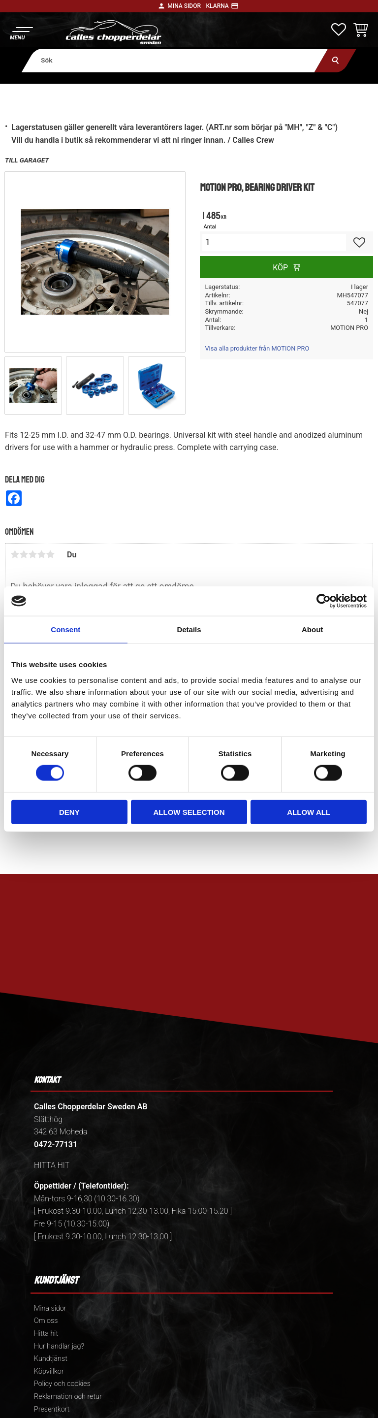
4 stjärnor (41, 554)
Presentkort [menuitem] (51, 1409)
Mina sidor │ (186, 5)
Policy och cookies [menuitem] (62, 1384)
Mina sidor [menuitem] (50, 1308)
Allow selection (188, 811)
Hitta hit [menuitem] (46, 1333)
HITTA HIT (51, 1165)
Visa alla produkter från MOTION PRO (257, 348)
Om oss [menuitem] (46, 1321)
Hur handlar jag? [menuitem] (59, 1346)
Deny (69, 811)
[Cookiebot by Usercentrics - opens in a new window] (324, 601)
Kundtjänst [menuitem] (50, 1358)
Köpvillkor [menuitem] (49, 1371)
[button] (21, 32)
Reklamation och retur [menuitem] (68, 1396)
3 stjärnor (32, 554)
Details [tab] (189, 629)
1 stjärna (14, 554)
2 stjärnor (23, 554)
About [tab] (312, 629)
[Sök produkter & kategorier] (175, 60)
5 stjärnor (50, 554)
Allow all (308, 811)
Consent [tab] (65, 629)
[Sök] (335, 60)
